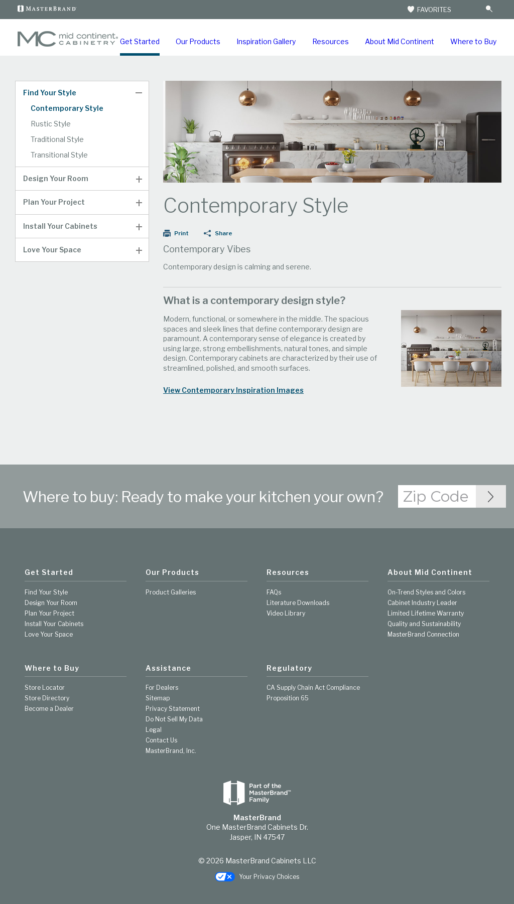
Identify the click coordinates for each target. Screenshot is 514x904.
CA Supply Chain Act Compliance (313, 687)
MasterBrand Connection (423, 634)
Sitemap (158, 698)
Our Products (198, 41)
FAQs (274, 592)
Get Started (140, 41)
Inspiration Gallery (266, 41)
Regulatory (289, 668)
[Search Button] (488, 9)
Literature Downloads (298, 603)
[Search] (469, 9)
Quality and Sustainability (424, 624)
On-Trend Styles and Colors (426, 592)
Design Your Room (55, 179)
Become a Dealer (49, 708)
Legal (154, 729)
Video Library (286, 613)
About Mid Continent (399, 41)
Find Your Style (49, 93)
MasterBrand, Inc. (171, 751)
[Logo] (68, 44)
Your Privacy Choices (257, 877)
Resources (330, 41)
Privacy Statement (173, 708)
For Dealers (162, 687)
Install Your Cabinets (60, 226)
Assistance (168, 668)
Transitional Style (59, 155)
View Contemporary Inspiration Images (233, 390)
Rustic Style (51, 124)
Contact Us (161, 740)
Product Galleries (171, 592)
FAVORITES (428, 10)
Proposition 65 (288, 698)
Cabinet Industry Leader (422, 603)
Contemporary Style (67, 108)
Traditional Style (57, 139)
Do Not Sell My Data (174, 719)
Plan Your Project (54, 202)
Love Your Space (52, 250)
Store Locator (45, 687)
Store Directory (47, 698)
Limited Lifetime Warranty (426, 613)
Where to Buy (473, 41)
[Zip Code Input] (491, 496)
